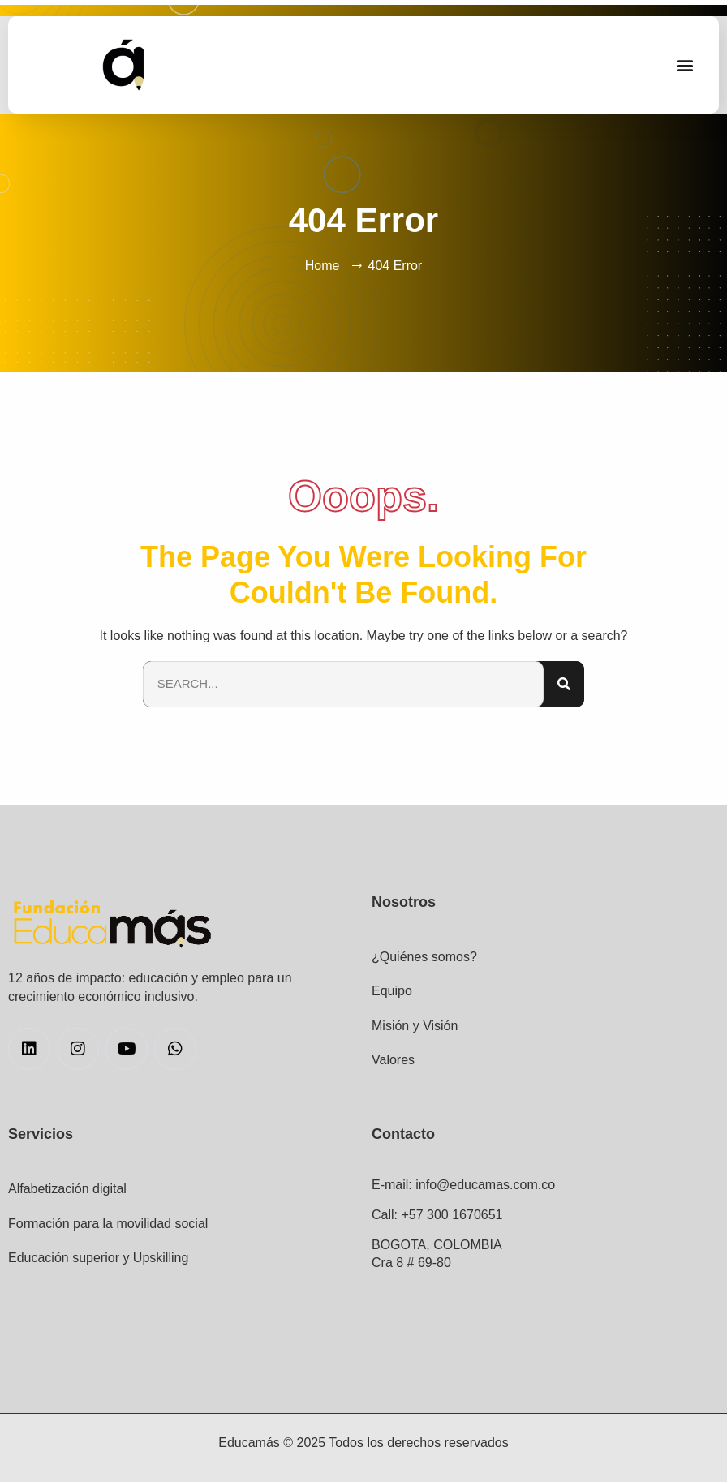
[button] (685, 65)
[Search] (564, 684)
